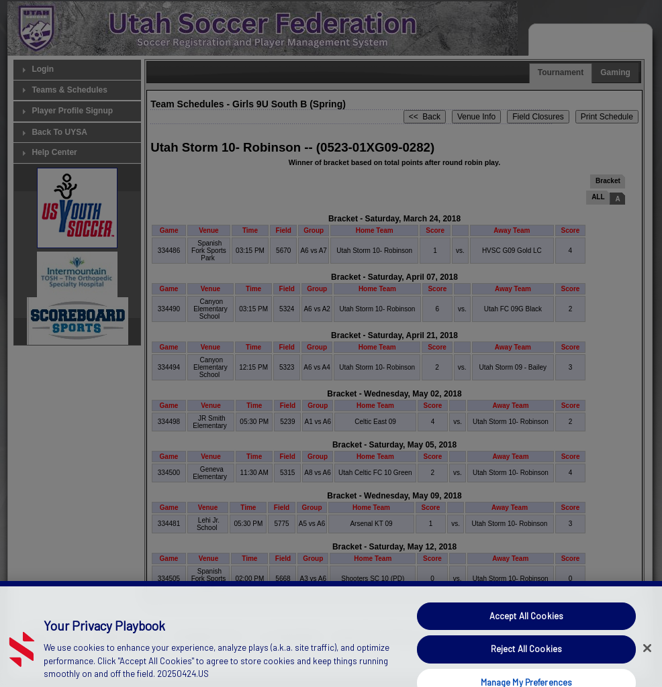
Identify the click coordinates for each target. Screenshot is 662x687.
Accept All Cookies (526, 656)
